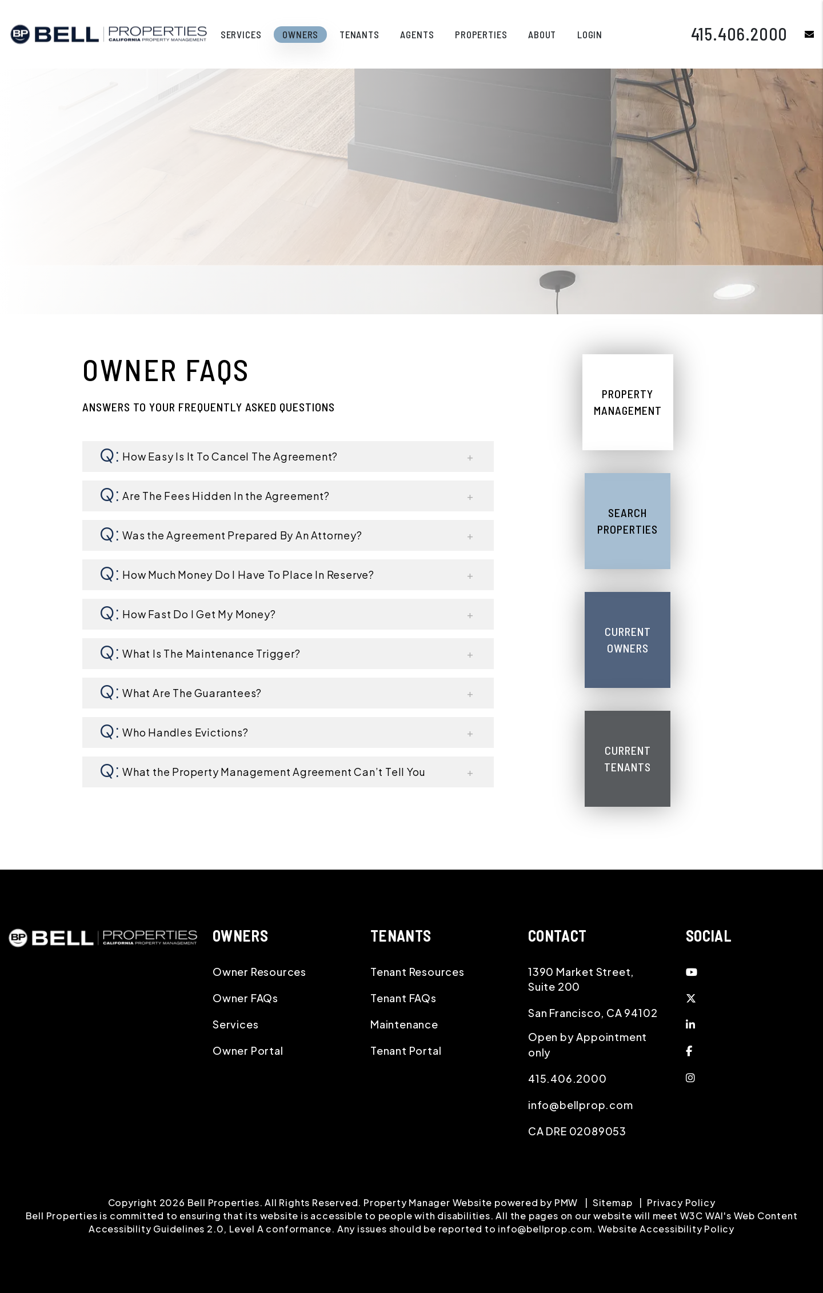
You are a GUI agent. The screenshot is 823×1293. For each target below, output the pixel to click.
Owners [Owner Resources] (300, 34)
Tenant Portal (405, 1050)
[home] (109, 33)
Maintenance (404, 1024)
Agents (417, 34)
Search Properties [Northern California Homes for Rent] (627, 521)
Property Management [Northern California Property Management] (628, 402)
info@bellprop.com (580, 1104)
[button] (801, 34)
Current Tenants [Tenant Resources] (627, 758)
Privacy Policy (681, 1202)
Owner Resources (259, 971)
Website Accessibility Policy (666, 1229)
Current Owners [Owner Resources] (628, 640)
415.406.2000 (739, 33)
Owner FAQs (245, 997)
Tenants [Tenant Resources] (359, 34)
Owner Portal (248, 1050)
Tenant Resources (417, 971)
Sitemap (613, 1202)
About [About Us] (542, 34)
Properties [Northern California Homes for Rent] (481, 34)
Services (235, 1024)
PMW (566, 1202)
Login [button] (589, 34)
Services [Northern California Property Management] (241, 34)
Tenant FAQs (403, 997)
